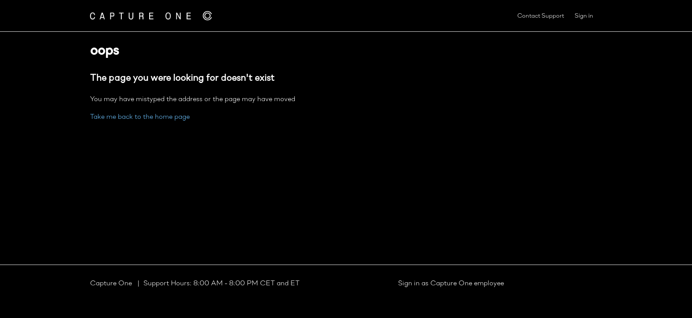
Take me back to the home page (140, 117)
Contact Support (540, 16)
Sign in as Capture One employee (451, 283)
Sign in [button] (584, 16)
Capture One (112, 283)
